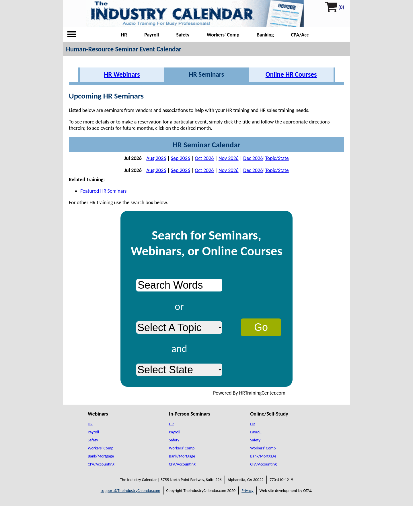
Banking (265, 35)
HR (124, 35)
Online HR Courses (291, 74)
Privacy (247, 490)
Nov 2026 (229, 158)
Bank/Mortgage (101, 456)
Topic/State (277, 158)
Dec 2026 (253, 158)
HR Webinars (122, 74)
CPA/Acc (300, 35)
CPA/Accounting (101, 464)
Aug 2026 (156, 158)
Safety (182, 35)
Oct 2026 (204, 158)
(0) (341, 7)
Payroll (151, 35)
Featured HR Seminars (103, 191)
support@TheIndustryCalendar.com (130, 490)
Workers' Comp (223, 35)
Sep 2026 (180, 158)
